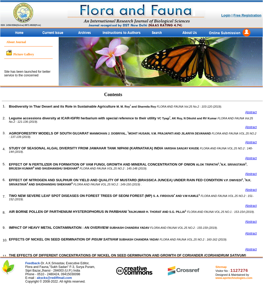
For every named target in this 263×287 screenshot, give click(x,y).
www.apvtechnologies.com (233, 277)
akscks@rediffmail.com (54, 278)
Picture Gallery (23, 54)
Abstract (251, 112)
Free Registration (247, 15)
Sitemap (221, 266)
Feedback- (33, 263)
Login (226, 15)
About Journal (16, 42)
